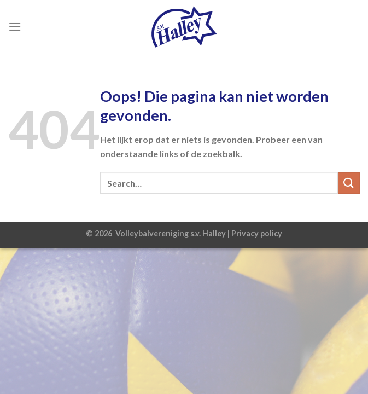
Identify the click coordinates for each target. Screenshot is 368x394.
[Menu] (14, 26)
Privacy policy (256, 233)
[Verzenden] (349, 183)
